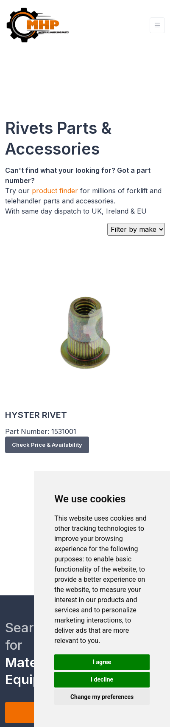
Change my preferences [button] (102, 696)
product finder (55, 190)
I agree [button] (102, 662)
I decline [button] (102, 679)
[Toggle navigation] (157, 25)
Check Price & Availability (47, 444)
